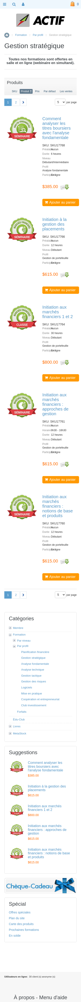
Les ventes (66, 91)
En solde (15, 935)
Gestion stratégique (33, 657)
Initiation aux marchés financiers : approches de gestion (55, 404)
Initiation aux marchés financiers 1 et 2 (57, 312)
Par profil (38, 35)
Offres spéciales (19, 912)
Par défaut (50, 91)
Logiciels (26, 687)
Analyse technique (32, 669)
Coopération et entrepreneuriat (40, 699)
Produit (25, 91)
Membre (18, 628)
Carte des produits (21, 924)
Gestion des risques (33, 681)
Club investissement (33, 705)
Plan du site (17, 918)
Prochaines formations (24, 930)
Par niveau (23, 640)
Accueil (6, 35)
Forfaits (21, 711)
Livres (17, 726)
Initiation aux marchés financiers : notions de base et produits (57, 506)
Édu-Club (19, 719)
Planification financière (35, 652)
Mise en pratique (31, 693)
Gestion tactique (31, 675)
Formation (21, 35)
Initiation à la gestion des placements (54, 224)
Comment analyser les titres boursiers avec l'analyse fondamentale (56, 128)
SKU (14, 91)
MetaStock (19, 733)
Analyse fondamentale (35, 663)
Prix (37, 91)
